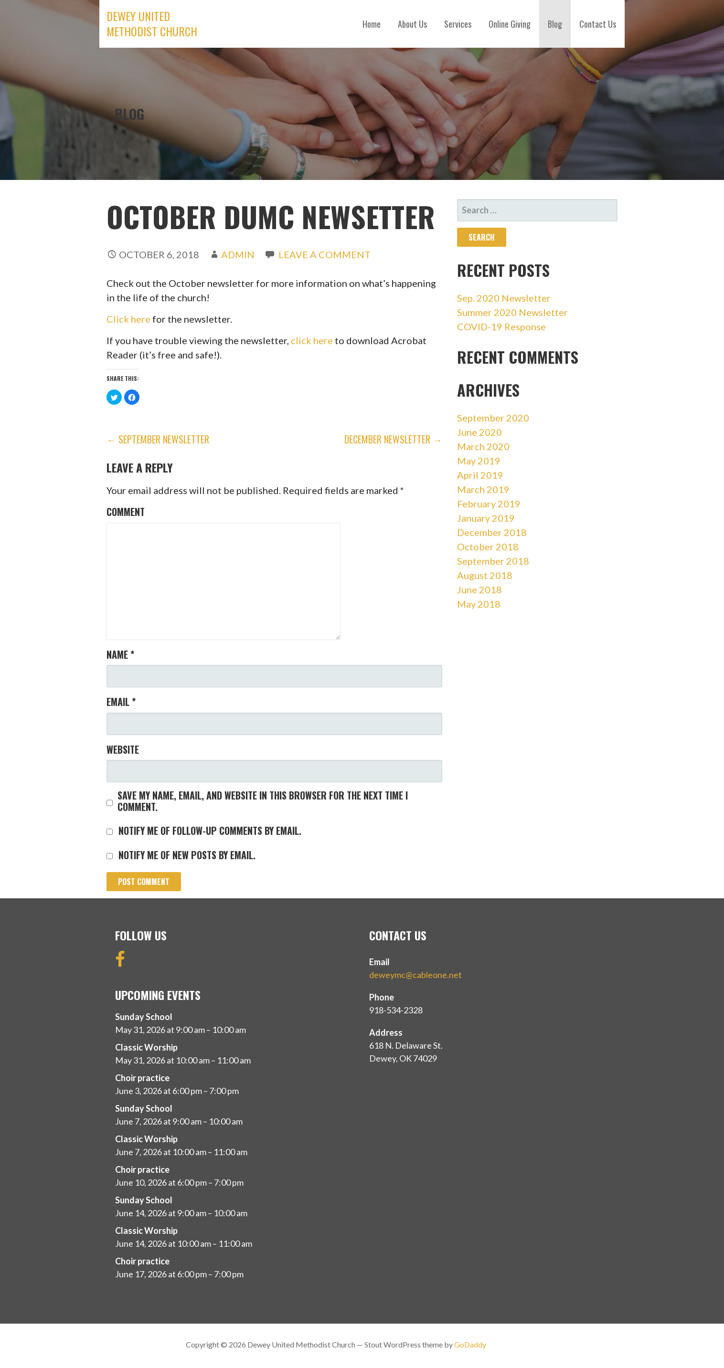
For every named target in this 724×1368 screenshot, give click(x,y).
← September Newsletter (157, 439)
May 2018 (478, 604)
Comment (125, 512)
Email (121, 702)
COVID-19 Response (501, 326)
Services (457, 24)
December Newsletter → (393, 439)
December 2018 (492, 532)
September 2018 (493, 561)
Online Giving (510, 24)
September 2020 (493, 417)
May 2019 (478, 460)
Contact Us (597, 24)
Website (122, 749)
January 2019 (486, 518)
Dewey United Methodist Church (151, 23)
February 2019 (489, 503)
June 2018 (479, 589)
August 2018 (484, 575)
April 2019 (480, 475)
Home (371, 24)
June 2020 (479, 432)
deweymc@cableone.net (415, 974)
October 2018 (488, 546)
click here (312, 340)
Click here (128, 319)
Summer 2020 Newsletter (512, 312)
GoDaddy (470, 1344)
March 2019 (483, 489)
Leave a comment (324, 254)
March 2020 (483, 446)
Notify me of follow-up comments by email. (209, 830)
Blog (555, 24)
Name (120, 654)
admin (238, 254)
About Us (412, 24)
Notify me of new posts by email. (187, 855)
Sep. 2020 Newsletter (504, 298)
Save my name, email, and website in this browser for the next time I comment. (262, 800)
